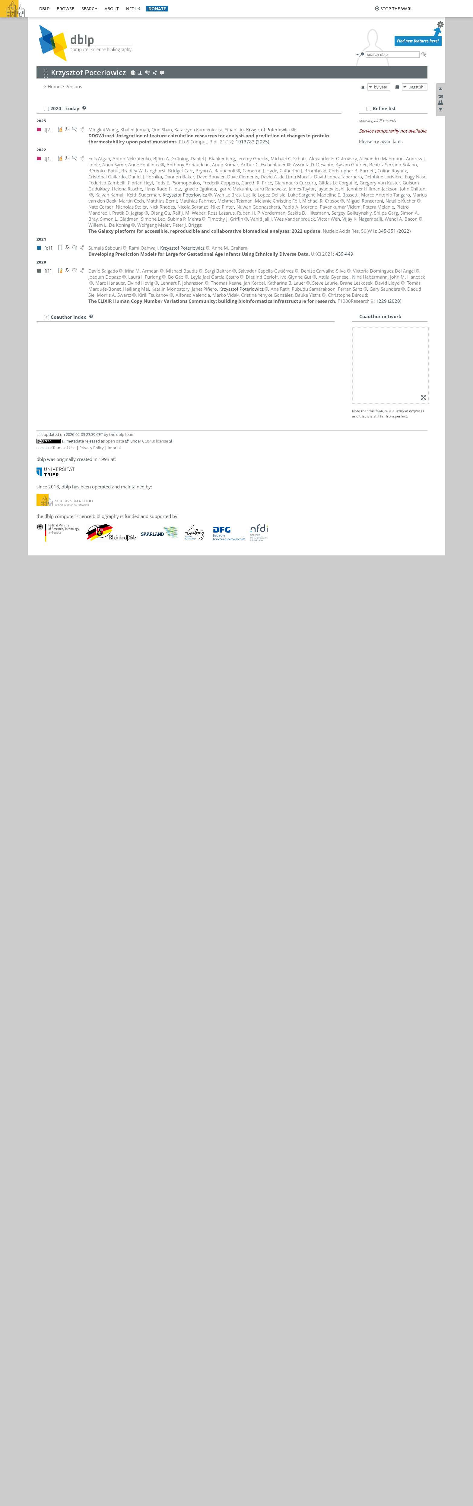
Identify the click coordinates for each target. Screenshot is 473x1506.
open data (115, 441)
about (112, 8)
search (89, 8)
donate (157, 8)
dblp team (125, 434)
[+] (46, 317)
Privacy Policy (91, 447)
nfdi (131, 8)
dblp (44, 8)
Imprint (114, 447)
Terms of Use (63, 447)
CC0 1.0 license (155, 441)
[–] (369, 108)
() (206, 142)
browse (65, 8)
